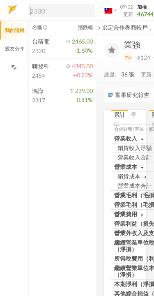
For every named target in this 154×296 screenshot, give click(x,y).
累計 (119, 114)
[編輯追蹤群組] (14, 67)
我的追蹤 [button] (15, 30)
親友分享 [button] (15, 49)
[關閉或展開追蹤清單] (99, 27)
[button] (60, 10)
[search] (61, 10)
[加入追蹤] (111, 50)
